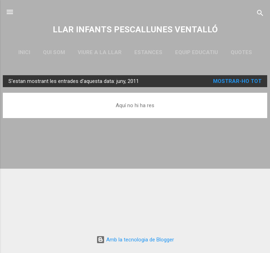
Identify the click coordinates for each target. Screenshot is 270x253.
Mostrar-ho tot (237, 81)
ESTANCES (148, 52)
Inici (24, 52)
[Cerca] (260, 14)
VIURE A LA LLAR (100, 52)
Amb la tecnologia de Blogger (135, 239)
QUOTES (241, 52)
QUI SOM (54, 52)
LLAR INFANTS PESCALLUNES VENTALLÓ (135, 29)
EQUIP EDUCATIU (196, 52)
